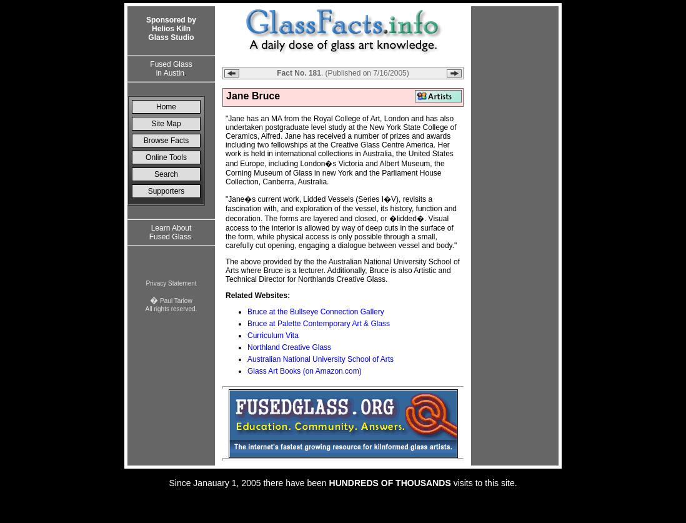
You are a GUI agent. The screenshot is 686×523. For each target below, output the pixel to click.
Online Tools (166, 157)
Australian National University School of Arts (320, 359)
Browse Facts (166, 140)
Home (166, 106)
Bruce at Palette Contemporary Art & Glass (318, 323)
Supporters (166, 191)
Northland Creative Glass (289, 347)
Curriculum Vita (273, 335)
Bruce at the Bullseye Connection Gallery (315, 311)
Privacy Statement (171, 283)
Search (166, 174)
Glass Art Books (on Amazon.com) (304, 371)
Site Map (166, 123)
